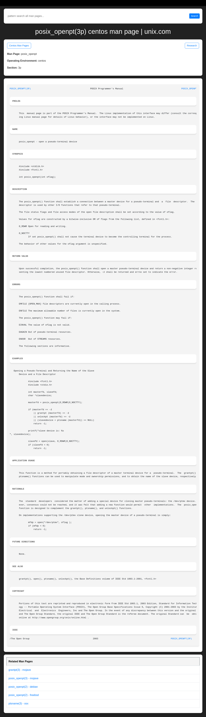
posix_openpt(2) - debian (23, 686)
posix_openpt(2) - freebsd (24, 695)
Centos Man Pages (19, 45)
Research (192, 45)
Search (194, 16)
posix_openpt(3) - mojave (24, 678)
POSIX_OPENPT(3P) (20, 88)
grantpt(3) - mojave (20, 669)
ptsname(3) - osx (18, 703)
